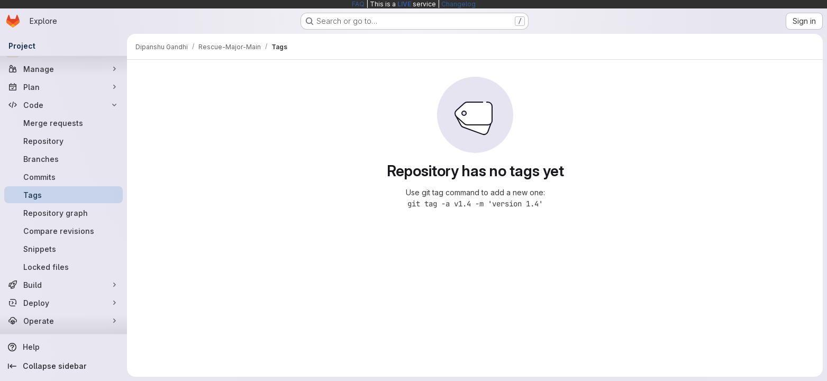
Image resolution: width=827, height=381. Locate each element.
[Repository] (63, 140)
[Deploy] (63, 302)
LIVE (404, 4)
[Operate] (63, 320)
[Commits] (63, 176)
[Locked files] (63, 266)
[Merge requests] (63, 122)
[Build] (63, 284)
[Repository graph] (63, 212)
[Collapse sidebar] (63, 366)
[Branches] (63, 158)
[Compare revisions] (63, 230)
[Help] (63, 347)
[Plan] (63, 86)
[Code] (63, 104)
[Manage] (63, 68)
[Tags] (63, 194)
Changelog (458, 4)
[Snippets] (63, 248)
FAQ (358, 4)
